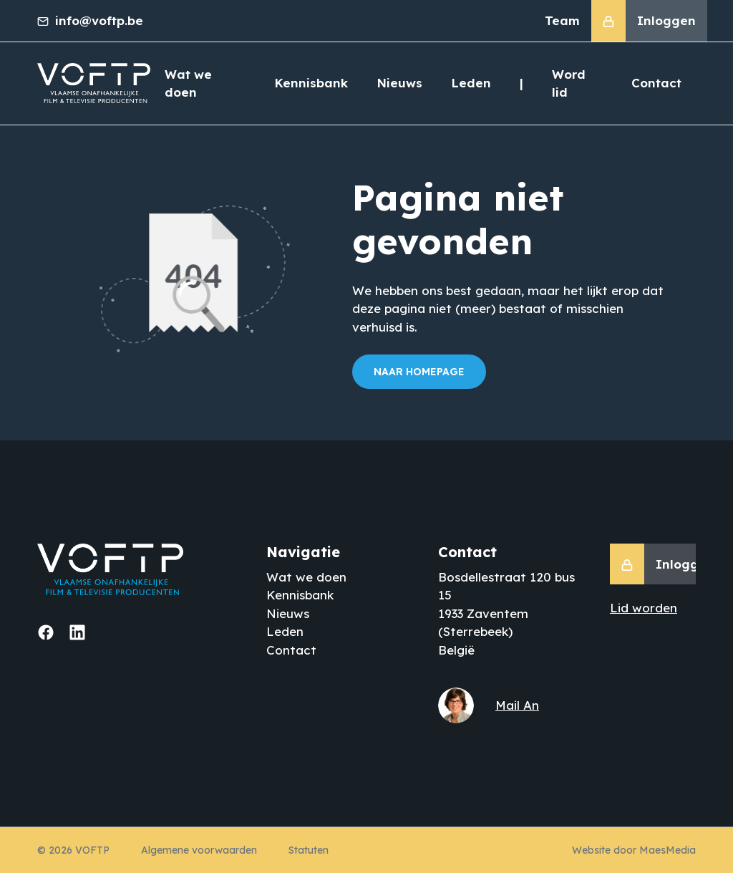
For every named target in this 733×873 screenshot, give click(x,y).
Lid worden (643, 607)
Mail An (517, 705)
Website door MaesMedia (634, 850)
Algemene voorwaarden (199, 850)
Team (562, 20)
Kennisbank (311, 82)
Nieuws (399, 82)
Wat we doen (188, 83)
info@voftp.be (90, 20)
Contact (656, 82)
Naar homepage (419, 371)
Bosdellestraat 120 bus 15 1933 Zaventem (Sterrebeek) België (506, 613)
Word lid (569, 83)
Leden (471, 82)
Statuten (308, 850)
